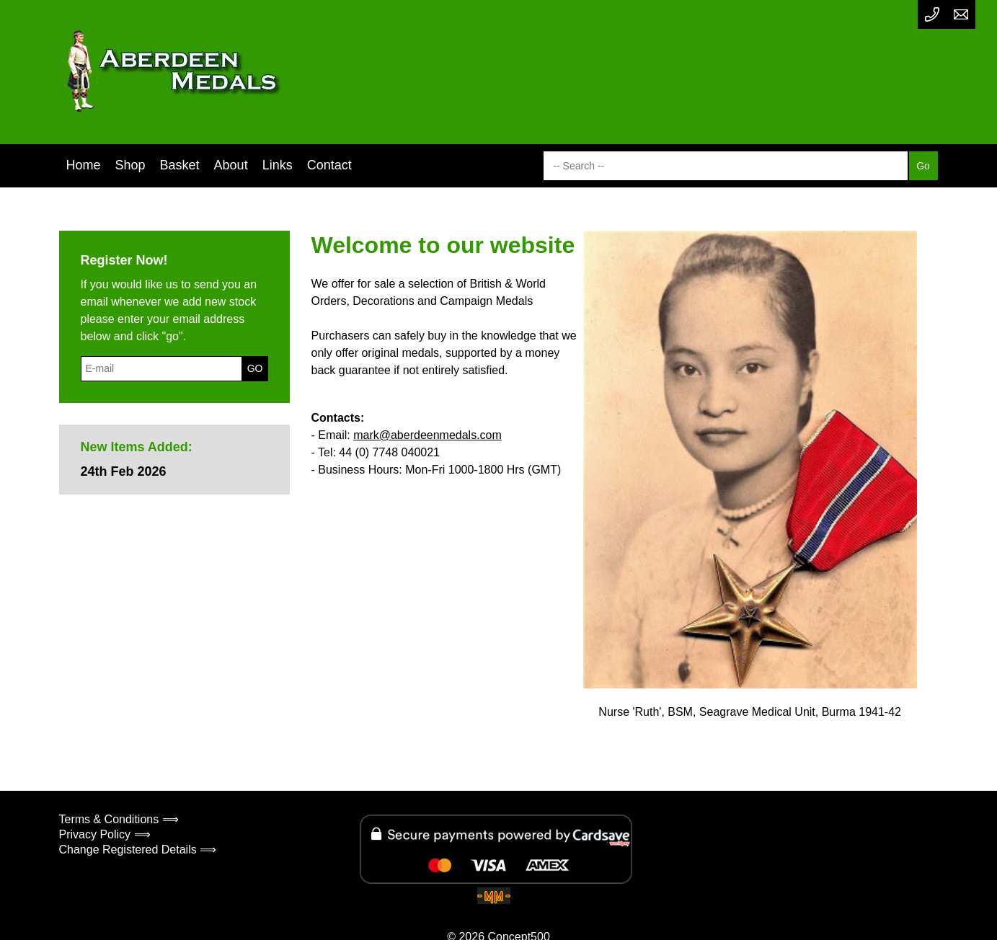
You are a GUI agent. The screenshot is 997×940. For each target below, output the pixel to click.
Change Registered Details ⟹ (138, 849)
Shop (130, 165)
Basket (180, 165)
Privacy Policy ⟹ (105, 834)
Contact (329, 165)
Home (83, 165)
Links (277, 165)
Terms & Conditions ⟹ (119, 819)
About (231, 165)
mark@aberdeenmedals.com (427, 435)
